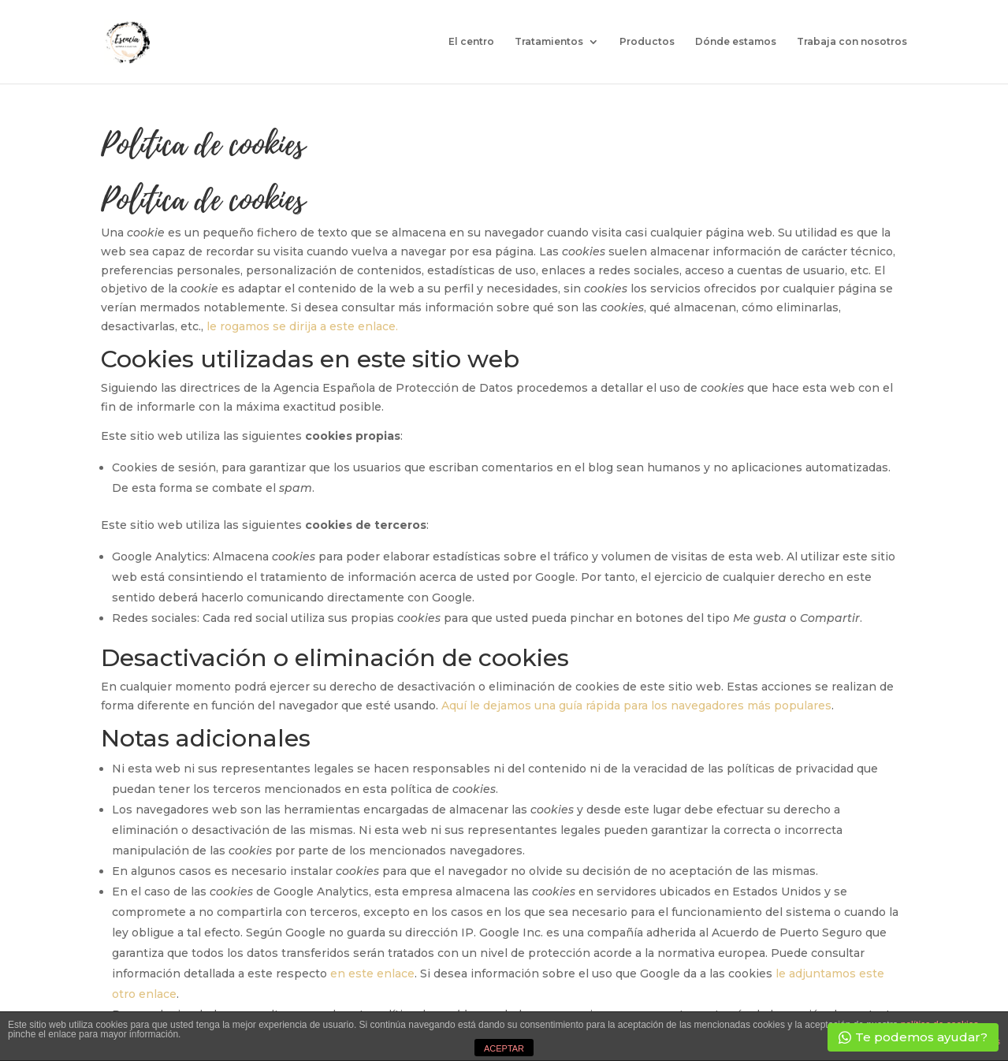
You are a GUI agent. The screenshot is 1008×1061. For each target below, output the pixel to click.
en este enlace (372, 973)
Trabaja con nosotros (852, 41)
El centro (471, 41)
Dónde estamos (735, 41)
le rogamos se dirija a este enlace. (302, 326)
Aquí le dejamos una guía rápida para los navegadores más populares (636, 705)
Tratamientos (549, 41)
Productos (647, 41)
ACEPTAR (504, 1048)
